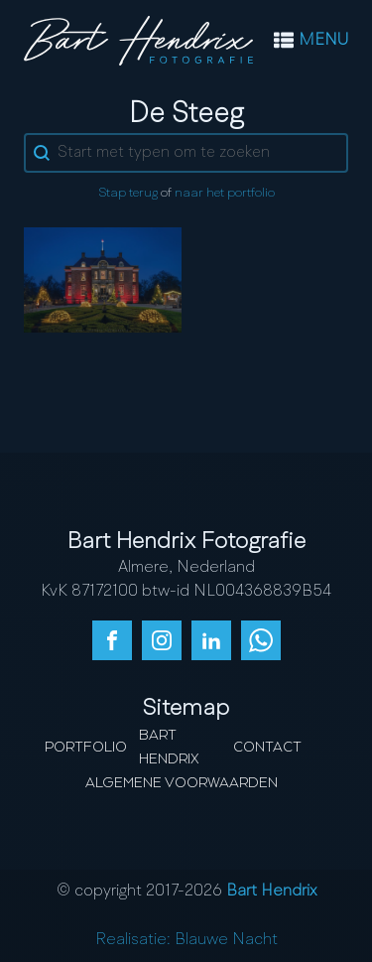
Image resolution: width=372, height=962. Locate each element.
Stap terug (128, 193)
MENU (323, 41)
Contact (267, 748)
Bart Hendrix (169, 747)
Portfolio (86, 748)
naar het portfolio (225, 193)
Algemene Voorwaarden (181, 783)
